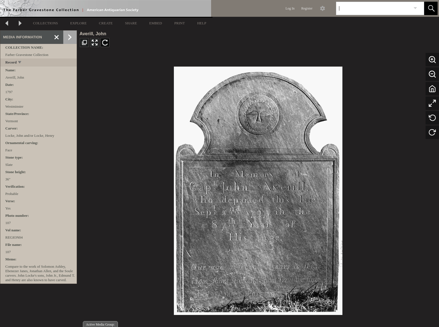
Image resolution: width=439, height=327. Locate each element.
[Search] (373, 8)
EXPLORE (78, 23)
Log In (290, 8)
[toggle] (20, 63)
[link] (415, 8)
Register (306, 8)
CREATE (106, 23)
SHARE (131, 23)
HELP (201, 23)
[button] (431, 8)
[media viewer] (258, 189)
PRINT (179, 23)
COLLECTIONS (45, 23)
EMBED (155, 23)
